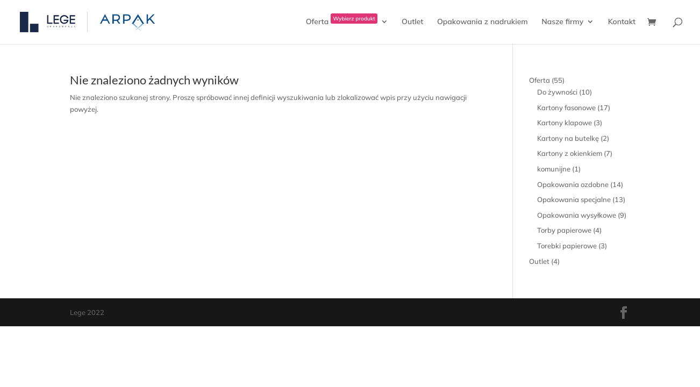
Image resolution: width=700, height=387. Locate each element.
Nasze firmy (562, 22)
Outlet (412, 22)
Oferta (341, 22)
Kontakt (621, 22)
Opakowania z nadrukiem (482, 22)
